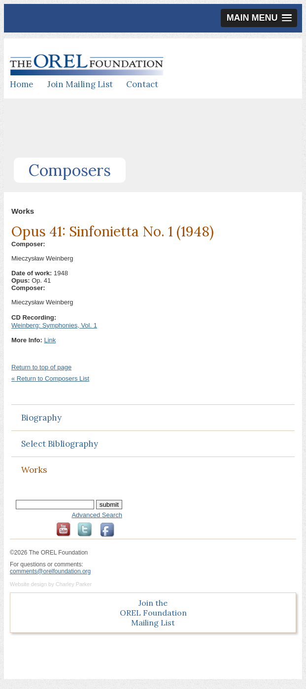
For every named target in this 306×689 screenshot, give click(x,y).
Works (34, 469)
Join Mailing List (80, 84)
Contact (142, 84)
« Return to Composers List (50, 378)
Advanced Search (96, 515)
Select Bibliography (59, 443)
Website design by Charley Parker (51, 584)
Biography (41, 417)
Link (50, 340)
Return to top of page (41, 367)
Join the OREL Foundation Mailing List (153, 612)
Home (22, 84)
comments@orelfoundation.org (50, 571)
